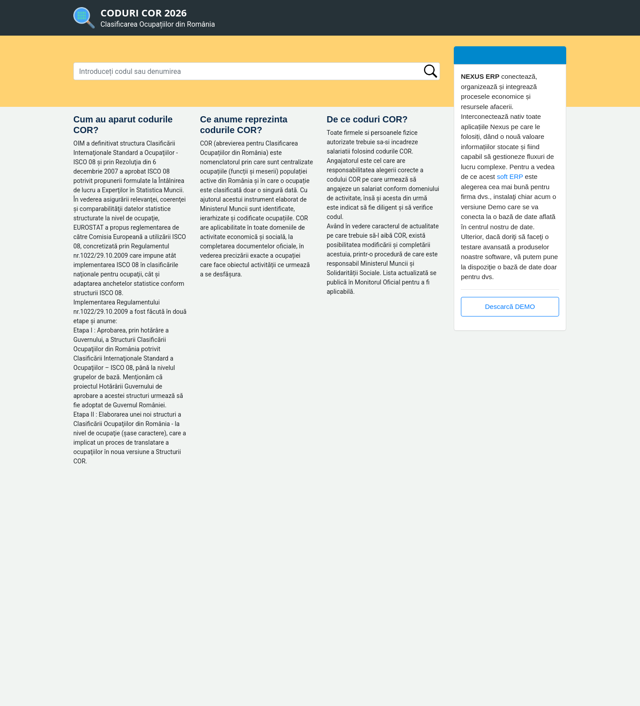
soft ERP (510, 176)
